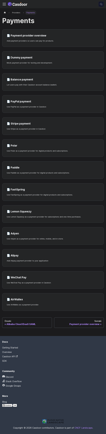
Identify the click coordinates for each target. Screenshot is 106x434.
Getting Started (10, 347)
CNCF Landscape (83, 427)
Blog (4, 401)
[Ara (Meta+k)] (101, 4)
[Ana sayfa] (4, 13)
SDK (4, 361)
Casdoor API (10, 356)
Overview (7, 352)
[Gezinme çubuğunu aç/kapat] (4, 4)
